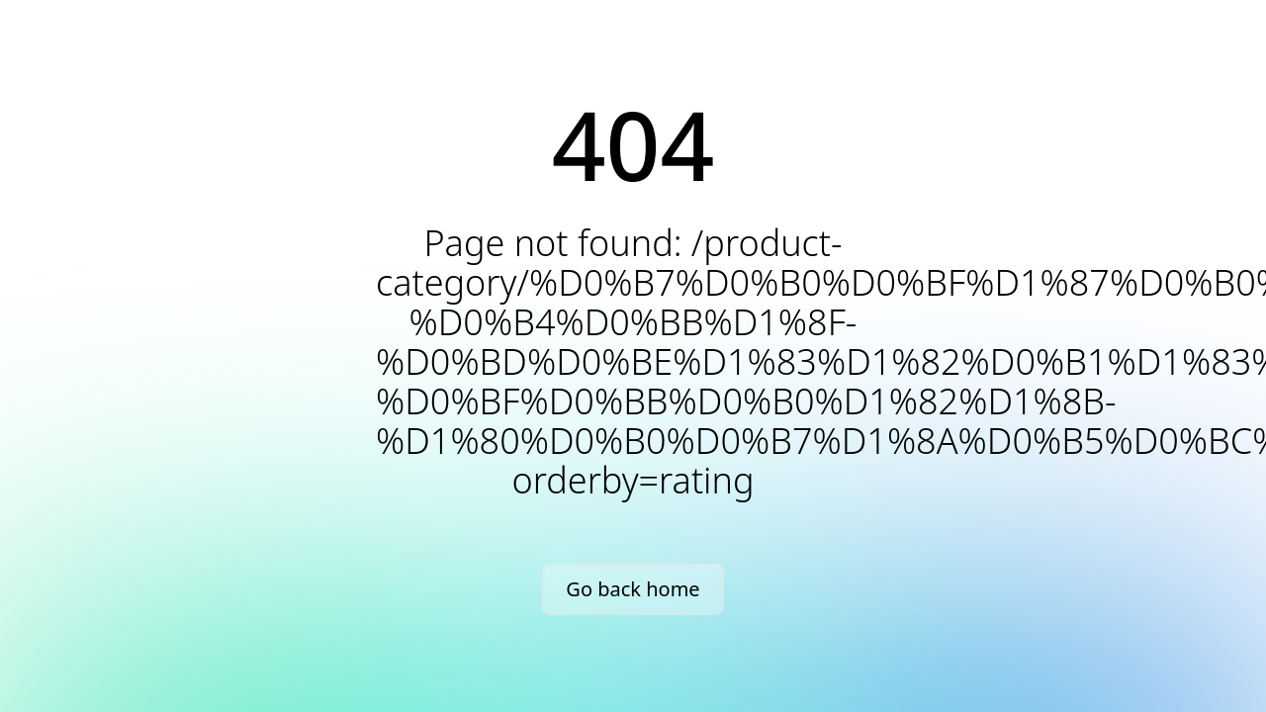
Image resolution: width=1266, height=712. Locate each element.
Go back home (632, 589)
